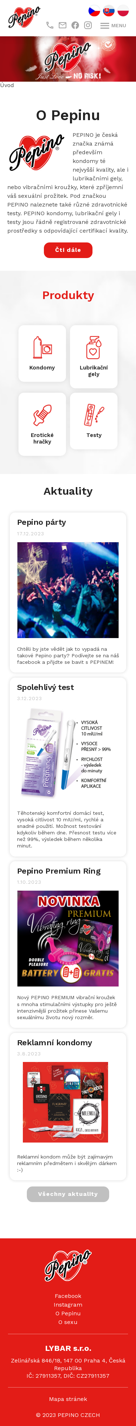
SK (109, 10)
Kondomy (42, 367)
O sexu (68, 1322)
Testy (94, 435)
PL (123, 10)
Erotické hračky (42, 438)
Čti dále (68, 249)
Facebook (68, 1295)
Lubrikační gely (94, 370)
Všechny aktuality (68, 1193)
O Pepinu (68, 1313)
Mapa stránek (68, 1399)
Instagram (68, 1304)
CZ (94, 10)
